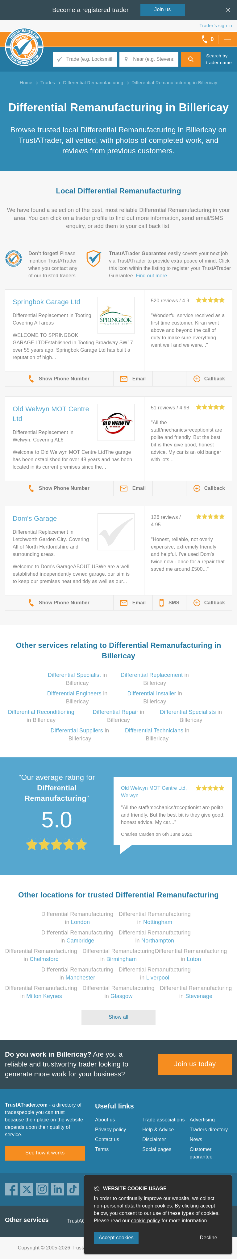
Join (162, 9)
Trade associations (163, 1119)
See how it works (44, 1152)
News (196, 1139)
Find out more (151, 275)
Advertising (202, 1119)
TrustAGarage (83, 1221)
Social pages (156, 1149)
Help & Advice (158, 1129)
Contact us (107, 1139)
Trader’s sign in (216, 25)
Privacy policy (110, 1129)
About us (105, 1119)
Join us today (195, 1064)
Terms (102, 1149)
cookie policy (145, 1220)
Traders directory (209, 1129)
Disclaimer (154, 1139)
